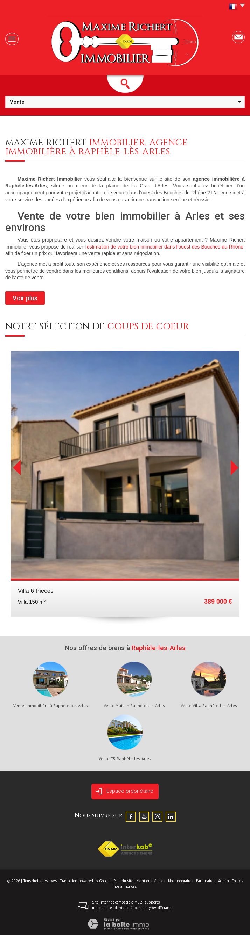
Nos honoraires (180, 880)
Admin (223, 880)
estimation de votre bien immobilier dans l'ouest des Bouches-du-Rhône (165, 247)
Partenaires (205, 880)
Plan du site (123, 880)
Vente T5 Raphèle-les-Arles (125, 759)
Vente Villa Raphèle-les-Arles (209, 706)
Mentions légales (150, 880)
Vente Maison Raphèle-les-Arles (134, 706)
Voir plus (25, 298)
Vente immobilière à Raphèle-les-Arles (50, 706)
